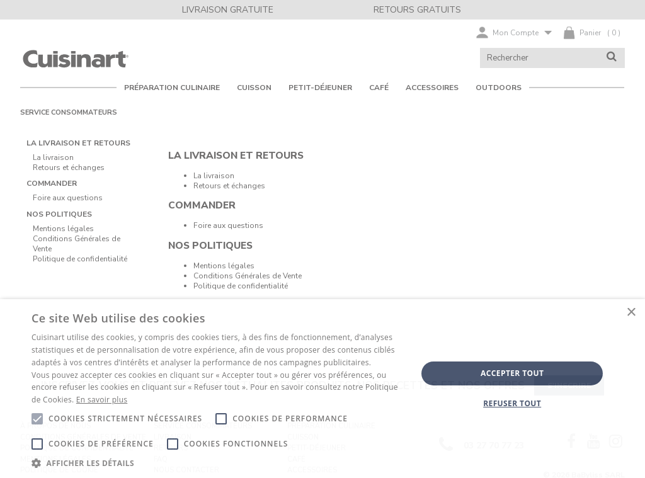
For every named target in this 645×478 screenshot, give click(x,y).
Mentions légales (223, 266)
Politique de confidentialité (240, 286)
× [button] (631, 312)
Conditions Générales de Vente (247, 276)
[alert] (322, 388)
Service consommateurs (68, 112)
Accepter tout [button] (512, 373)
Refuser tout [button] (512, 403)
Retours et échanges (229, 186)
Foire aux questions (228, 225)
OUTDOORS (499, 88)
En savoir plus (101, 399)
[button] (218, 463)
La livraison (213, 176)
